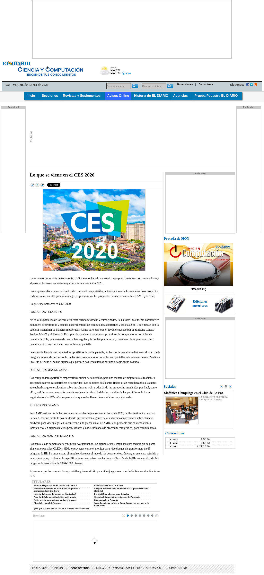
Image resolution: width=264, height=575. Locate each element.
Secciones (50, 95)
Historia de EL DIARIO (151, 95)
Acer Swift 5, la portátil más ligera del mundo (55, 497)
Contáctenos (206, 84)
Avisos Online (118, 95)
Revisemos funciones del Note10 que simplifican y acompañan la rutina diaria (57, 489)
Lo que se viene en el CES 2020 (108, 485)
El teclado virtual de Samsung (48, 503)
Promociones (185, 84)
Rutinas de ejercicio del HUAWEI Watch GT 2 (55, 485)
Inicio (32, 95)
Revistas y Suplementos (82, 95)
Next (157, 515)
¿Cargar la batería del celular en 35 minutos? (55, 494)
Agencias (181, 95)
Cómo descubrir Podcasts (106, 500)
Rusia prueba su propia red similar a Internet (55, 500)
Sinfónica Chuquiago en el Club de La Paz (193, 393)
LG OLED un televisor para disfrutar (111, 494)
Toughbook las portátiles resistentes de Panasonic (117, 497)
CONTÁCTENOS (80, 568)
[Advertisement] (132, 29)
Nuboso (105, 71)
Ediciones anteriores (200, 303)
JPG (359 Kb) (198, 289)
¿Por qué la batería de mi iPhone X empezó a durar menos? (61, 508)
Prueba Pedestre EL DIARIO (216, 95)
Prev (123, 515)
